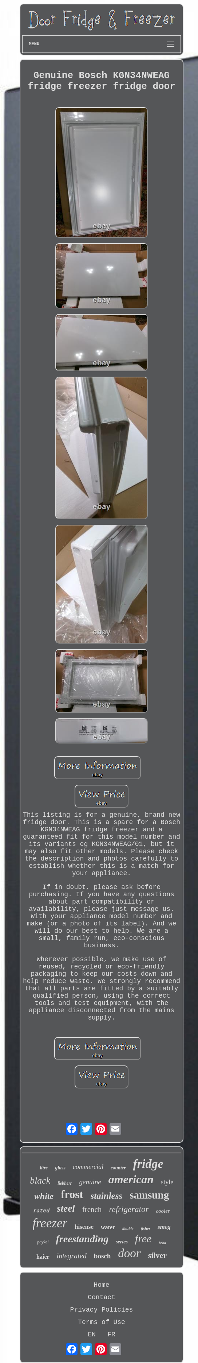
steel (66, 1208)
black (40, 1180)
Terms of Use (101, 1322)
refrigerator (128, 1209)
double (128, 1228)
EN (92, 1334)
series (122, 1241)
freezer (49, 1223)
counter (118, 1167)
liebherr (65, 1183)
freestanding (82, 1238)
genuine (90, 1182)
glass (60, 1167)
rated (41, 1211)
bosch (102, 1256)
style (167, 1182)
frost (72, 1194)
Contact (101, 1297)
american (131, 1179)
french (92, 1209)
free (143, 1238)
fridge (148, 1163)
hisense (84, 1226)
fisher (145, 1228)
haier (43, 1257)
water (108, 1227)
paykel (42, 1241)
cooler (163, 1211)
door (129, 1253)
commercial (88, 1166)
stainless (107, 1196)
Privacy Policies (101, 1309)
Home (101, 1285)
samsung (149, 1195)
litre (44, 1167)
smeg (164, 1226)
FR (111, 1334)
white (44, 1196)
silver (157, 1255)
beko (162, 1243)
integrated (72, 1256)
